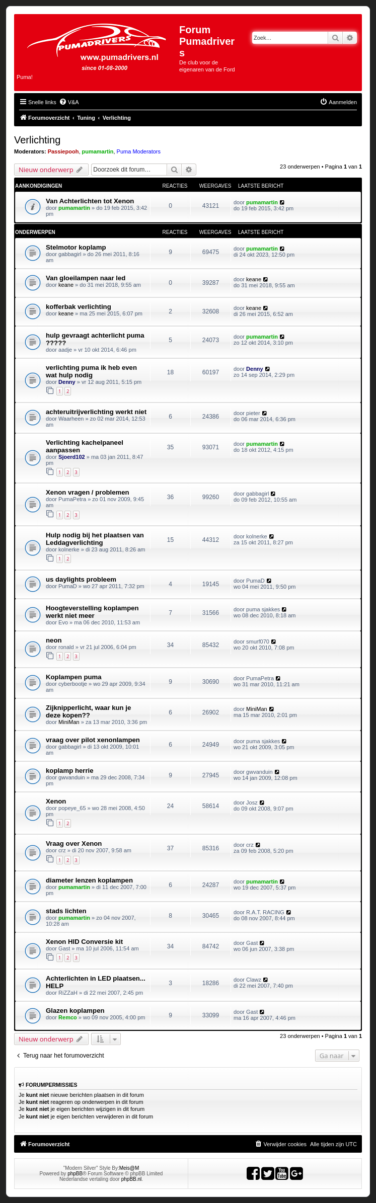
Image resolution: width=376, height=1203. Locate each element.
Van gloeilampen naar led (85, 278)
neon (54, 640)
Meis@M (129, 1168)
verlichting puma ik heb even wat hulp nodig (91, 371)
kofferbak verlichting (78, 306)
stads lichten (66, 911)
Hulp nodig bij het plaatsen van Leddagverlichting (95, 538)
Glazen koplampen (75, 1010)
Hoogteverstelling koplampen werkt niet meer (92, 611)
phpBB (75, 1173)
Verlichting (37, 139)
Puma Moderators (139, 151)
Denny (67, 382)
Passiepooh (63, 151)
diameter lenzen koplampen (89, 880)
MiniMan (69, 722)
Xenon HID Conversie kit (84, 941)
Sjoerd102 (71, 457)
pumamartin (98, 151)
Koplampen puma (74, 677)
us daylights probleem (81, 579)
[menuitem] (69, 102)
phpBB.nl (131, 1179)
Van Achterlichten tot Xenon (90, 201)
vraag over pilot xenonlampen (93, 740)
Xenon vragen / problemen (87, 492)
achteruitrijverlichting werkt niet (96, 412)
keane (65, 285)
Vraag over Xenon (74, 843)
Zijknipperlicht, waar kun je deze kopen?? (88, 711)
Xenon (56, 801)
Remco (67, 1017)
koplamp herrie (70, 770)
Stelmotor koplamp (76, 247)
